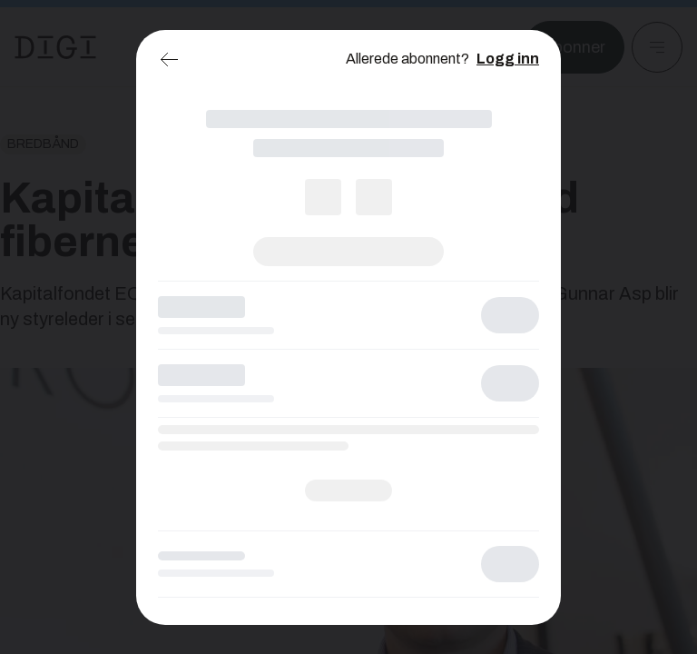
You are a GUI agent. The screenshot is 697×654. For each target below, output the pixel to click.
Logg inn (507, 58)
